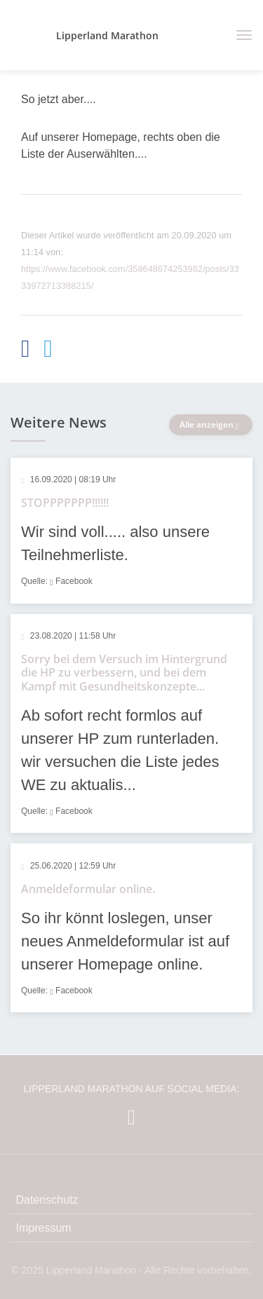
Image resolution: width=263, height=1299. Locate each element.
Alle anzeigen (211, 424)
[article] (131, 531)
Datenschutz (47, 1200)
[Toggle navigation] (238, 35)
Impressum (44, 1228)
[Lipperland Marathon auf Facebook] (131, 1117)
